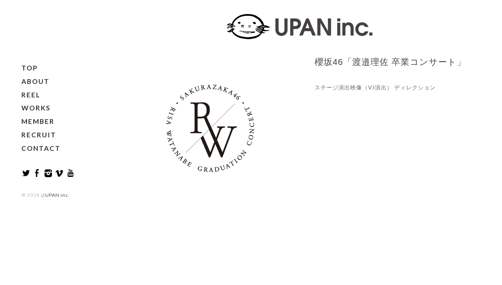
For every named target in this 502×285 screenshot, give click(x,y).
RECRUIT (38, 135)
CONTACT (41, 148)
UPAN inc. (57, 195)
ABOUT (35, 81)
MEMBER (38, 121)
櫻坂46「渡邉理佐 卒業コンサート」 (390, 62)
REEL (30, 95)
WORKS (36, 108)
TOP (29, 68)
